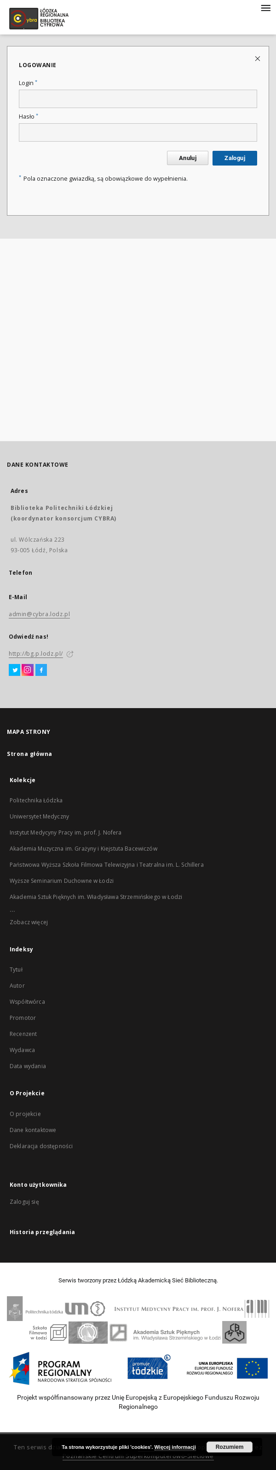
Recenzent (23, 1034)
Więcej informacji (175, 1447)
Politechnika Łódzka (36, 800)
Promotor (23, 1018)
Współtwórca (27, 1002)
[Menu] (265, 7)
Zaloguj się (24, 1202)
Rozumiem (230, 1447)
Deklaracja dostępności (41, 1146)
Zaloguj (234, 157)
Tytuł (16, 969)
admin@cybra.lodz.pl (39, 614)
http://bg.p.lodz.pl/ (36, 654)
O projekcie (25, 1114)
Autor (17, 986)
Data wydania (28, 1066)
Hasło (28, 116)
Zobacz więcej (29, 922)
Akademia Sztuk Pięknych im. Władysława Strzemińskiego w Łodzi (96, 897)
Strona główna (29, 754)
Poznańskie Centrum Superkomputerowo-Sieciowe (138, 1456)
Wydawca (22, 1050)
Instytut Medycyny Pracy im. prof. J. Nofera (65, 832)
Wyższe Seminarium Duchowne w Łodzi (62, 881)
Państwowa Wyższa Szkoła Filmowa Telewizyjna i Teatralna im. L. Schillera (107, 865)
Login (28, 83)
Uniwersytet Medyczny (39, 816)
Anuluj (187, 157)
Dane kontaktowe (33, 1130)
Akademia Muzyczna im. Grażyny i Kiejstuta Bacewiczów (83, 848)
